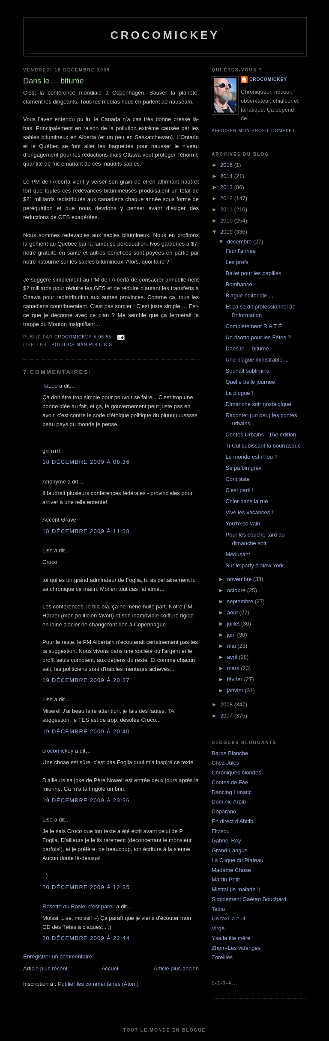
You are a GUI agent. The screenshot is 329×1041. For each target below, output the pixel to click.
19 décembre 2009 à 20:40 (86, 731)
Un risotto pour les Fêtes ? (257, 337)
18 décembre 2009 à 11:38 (86, 531)
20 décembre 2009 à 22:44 (86, 938)
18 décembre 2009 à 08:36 (86, 462)
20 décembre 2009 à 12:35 (86, 887)
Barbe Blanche (230, 753)
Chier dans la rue (246, 501)
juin (232, 635)
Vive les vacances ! (249, 512)
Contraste (237, 479)
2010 (227, 220)
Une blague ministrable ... (256, 359)
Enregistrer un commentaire (57, 956)
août (233, 612)
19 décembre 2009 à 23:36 (86, 800)
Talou (218, 909)
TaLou (49, 386)
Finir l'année (240, 251)
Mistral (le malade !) (236, 889)
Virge (218, 928)
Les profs (236, 262)
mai (232, 646)
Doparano (224, 811)
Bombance (238, 284)
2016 (227, 165)
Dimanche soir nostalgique (258, 404)
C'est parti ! (239, 490)
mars (234, 668)
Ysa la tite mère (231, 938)
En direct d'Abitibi (233, 821)
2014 (227, 176)
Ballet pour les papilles (253, 273)
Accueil (111, 968)
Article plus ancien (176, 968)
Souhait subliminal (248, 371)
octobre (237, 590)
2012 (227, 198)
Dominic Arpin (229, 801)
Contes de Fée (230, 782)
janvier (236, 690)
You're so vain (242, 523)
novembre (240, 579)
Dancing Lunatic (231, 792)
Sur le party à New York (254, 565)
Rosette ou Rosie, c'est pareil (78, 906)
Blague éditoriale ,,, (249, 295)
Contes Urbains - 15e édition (260, 434)
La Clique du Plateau (237, 860)
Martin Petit (226, 879)
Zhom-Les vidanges (236, 948)
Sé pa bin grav (243, 468)
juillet (234, 623)
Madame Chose (231, 870)
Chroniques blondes (236, 772)
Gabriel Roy (226, 840)
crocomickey (164, 35)
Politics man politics (81, 344)
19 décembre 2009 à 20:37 (86, 680)
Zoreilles (222, 957)
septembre (241, 601)
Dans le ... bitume (247, 348)
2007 (227, 715)
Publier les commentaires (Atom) (98, 984)
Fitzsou (221, 831)
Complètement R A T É (253, 326)
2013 (227, 187)
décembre (240, 241)
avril (233, 657)
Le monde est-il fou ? (251, 457)
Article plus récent (45, 968)
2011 (227, 209)
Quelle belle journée (250, 382)
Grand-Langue (230, 850)
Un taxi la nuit (228, 918)
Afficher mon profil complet (253, 130)
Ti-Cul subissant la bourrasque (263, 445)
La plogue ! (239, 393)
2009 (227, 231)
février (235, 679)
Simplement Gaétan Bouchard (249, 899)
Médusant (237, 554)
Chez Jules (225, 762)
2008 (227, 704)
